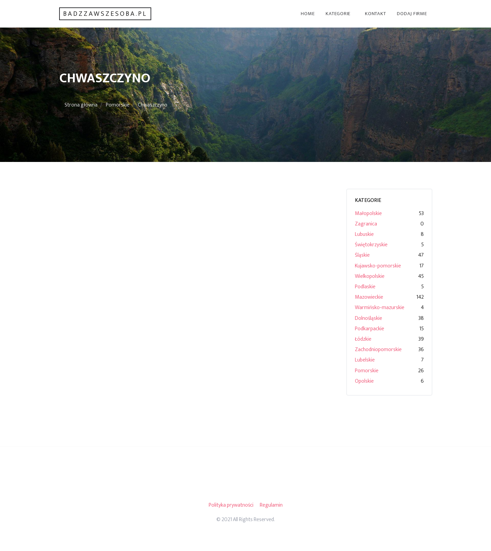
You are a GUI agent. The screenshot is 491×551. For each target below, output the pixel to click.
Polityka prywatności (231, 505)
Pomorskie (117, 105)
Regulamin (271, 505)
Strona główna (81, 105)
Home (308, 13)
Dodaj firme (412, 13)
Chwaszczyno (152, 105)
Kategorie (338, 13)
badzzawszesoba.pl (105, 13)
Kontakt (375, 13)
